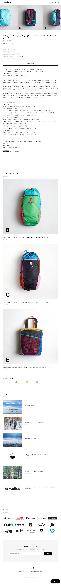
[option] (30, 17)
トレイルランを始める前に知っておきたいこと (36, 472)
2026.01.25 (28, 425)
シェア (12, 151)
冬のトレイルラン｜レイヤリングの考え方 (35, 423)
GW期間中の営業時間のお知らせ (33, 406)
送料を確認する (19, 56)
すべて (8, 382)
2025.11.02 (28, 458)
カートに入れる (30, 63)
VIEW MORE (30, 502)
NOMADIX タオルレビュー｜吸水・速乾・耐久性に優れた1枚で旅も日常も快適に (41, 488)
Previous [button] (2, 17)
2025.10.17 (28, 474)
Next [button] (58, 17)
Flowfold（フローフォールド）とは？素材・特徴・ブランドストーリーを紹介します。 (41, 455)
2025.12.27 (28, 441)
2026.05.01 (28, 408)
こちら (17, 49)
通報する (17, 151)
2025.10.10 (28, 491)
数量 (4, 43)
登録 (48, 553)
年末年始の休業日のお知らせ (32, 439)
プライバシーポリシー (24, 571)
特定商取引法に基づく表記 (36, 571)
